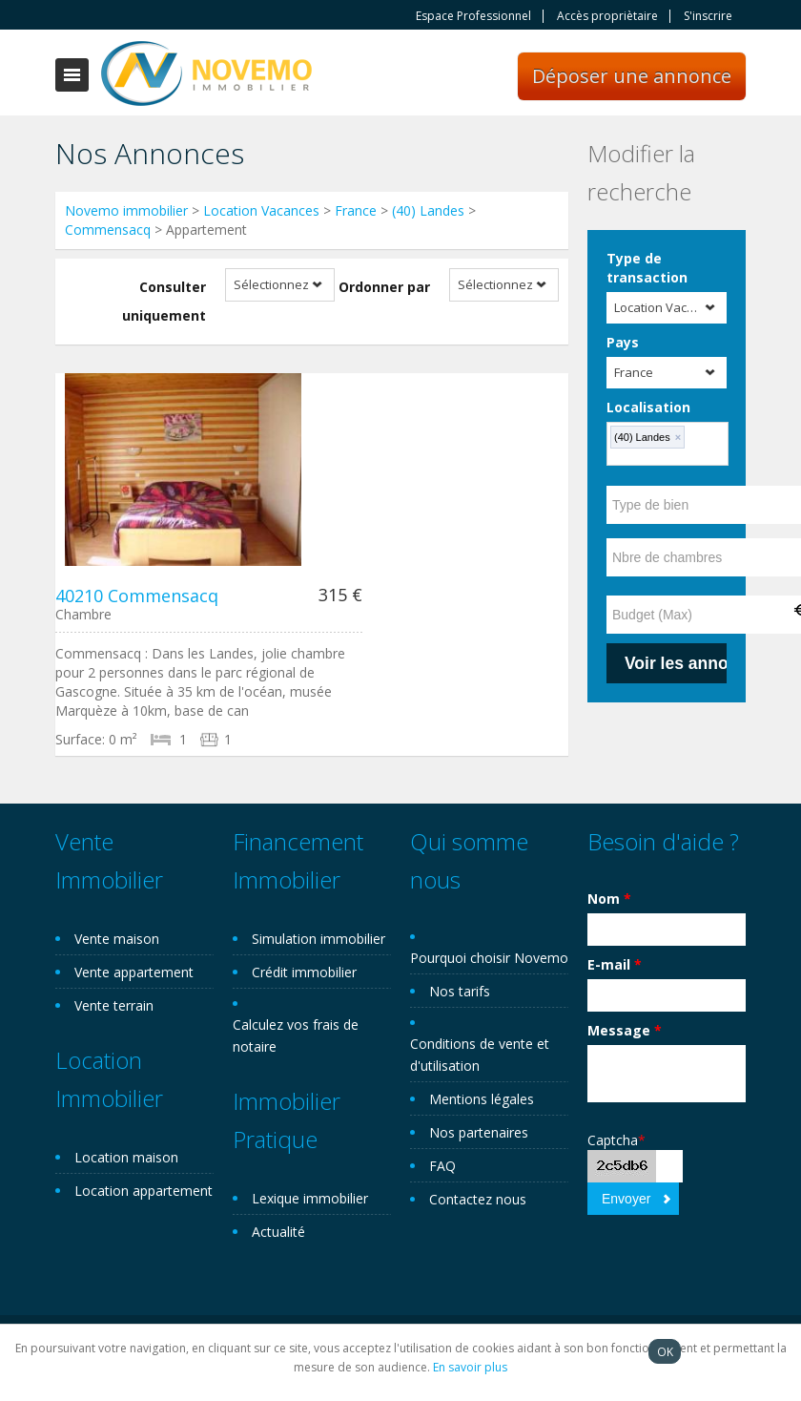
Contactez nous (477, 1199)
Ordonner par (384, 287)
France (356, 210)
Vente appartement (134, 972)
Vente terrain (114, 1005)
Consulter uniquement (164, 301)
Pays (622, 342)
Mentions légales (481, 1099)
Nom (609, 898)
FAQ (442, 1166)
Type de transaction (647, 267)
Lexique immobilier (310, 1198)
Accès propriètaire (607, 16)
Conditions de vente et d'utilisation (479, 1055)
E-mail (614, 964)
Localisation (648, 407)
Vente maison (116, 939)
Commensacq (108, 229)
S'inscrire (708, 16)
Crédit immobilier (304, 972)
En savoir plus (470, 1367)
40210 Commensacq (136, 595)
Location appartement (143, 1190)
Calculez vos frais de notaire (296, 1035)
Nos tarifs (459, 991)
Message (624, 1030)
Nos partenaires (478, 1132)
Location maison (126, 1157)
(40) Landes (428, 210)
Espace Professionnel (473, 16)
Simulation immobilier (318, 939)
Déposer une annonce (631, 76)
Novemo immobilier (126, 210)
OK (665, 1351)
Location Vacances (261, 210)
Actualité (278, 1232)
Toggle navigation (72, 75)
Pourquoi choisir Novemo (489, 958)
